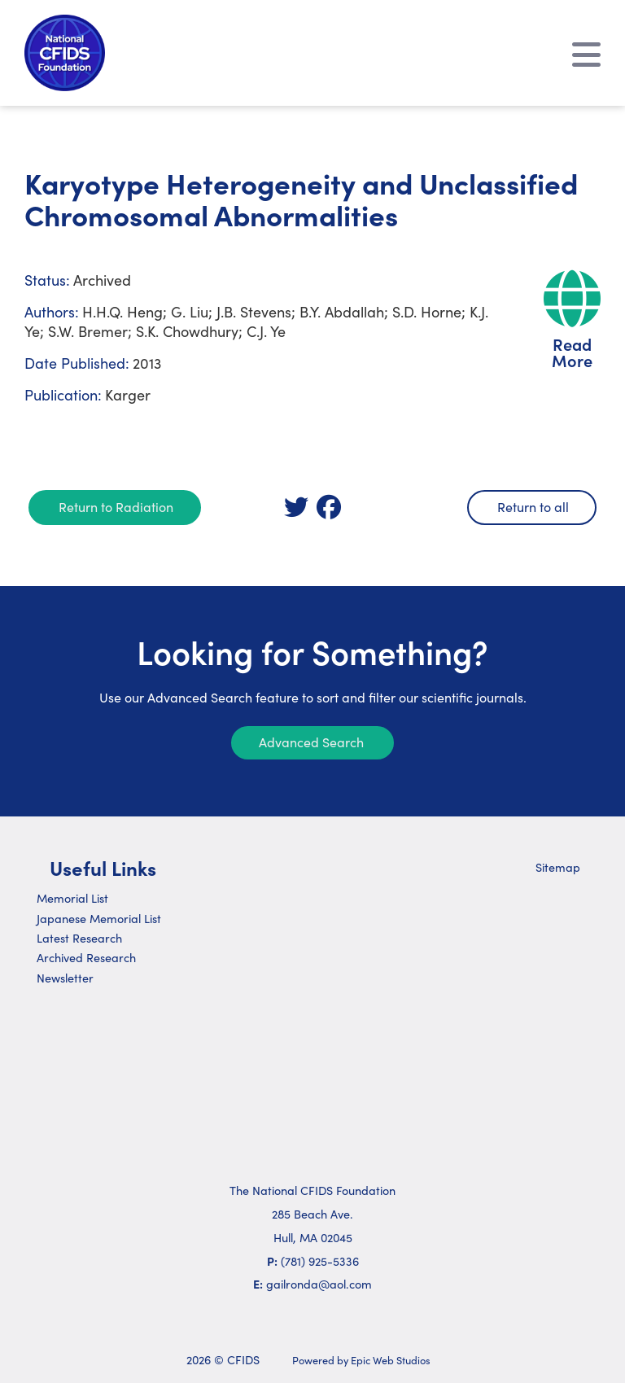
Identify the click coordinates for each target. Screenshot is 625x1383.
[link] (296, 507)
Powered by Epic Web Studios (361, 1359)
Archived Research (86, 957)
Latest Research (79, 938)
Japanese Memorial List (99, 918)
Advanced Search (311, 742)
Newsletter (65, 977)
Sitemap (557, 867)
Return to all (533, 506)
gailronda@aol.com (319, 1284)
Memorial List (72, 898)
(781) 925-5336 (320, 1261)
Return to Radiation (116, 506)
